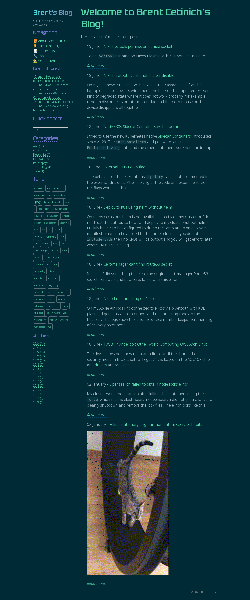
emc (36, 229)
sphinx (56, 305)
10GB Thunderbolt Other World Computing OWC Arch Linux (156, 344)
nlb (58, 271)
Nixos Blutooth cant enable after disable (139, 75)
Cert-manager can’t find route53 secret (138, 264)
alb (48, 187)
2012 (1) (38, 390)
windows (64, 319)
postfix (51, 291)
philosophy (39, 291)
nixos (51, 271)
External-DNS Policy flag (124, 167)
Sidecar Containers (174, 136)
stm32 (65, 305)
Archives (43, 336)
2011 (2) (38, 394)
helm (62, 236)
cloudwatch (52, 215)
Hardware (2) (41, 159)
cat (40, 208)
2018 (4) (38, 369)
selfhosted (39, 305)
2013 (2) (38, 385)
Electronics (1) (41, 154)
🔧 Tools (39, 55)
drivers (101, 365)
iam (36, 243)
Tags (38, 179)
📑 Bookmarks (44, 50)
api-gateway (58, 187)
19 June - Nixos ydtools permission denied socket (49, 79)
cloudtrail (39, 215)
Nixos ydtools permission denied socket (138, 46)
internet (45, 243)
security (61, 298)
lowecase (38, 264)
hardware (50, 237)
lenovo (64, 250)
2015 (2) (38, 381)
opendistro (39, 278)
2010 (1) (38, 398)
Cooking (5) (40, 150)
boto (67, 201)
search (51, 298)
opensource (39, 285)
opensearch (53, 278)
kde (36, 250)
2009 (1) (38, 402)
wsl (49, 326)
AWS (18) (38, 146)
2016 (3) (38, 377)
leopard (37, 257)
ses (48, 305)
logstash (57, 257)
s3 (68, 291)
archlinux (39, 194)
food (43, 229)
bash (46, 201)
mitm (54, 264)
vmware (56, 312)
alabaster (38, 187)
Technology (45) (42, 167)
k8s (63, 243)
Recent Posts (48, 69)
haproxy (38, 236)
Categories (45, 138)
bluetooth (56, 201)
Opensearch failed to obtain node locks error (148, 384)
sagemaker (39, 298)
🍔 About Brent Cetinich (50, 40)
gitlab (57, 229)
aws (37, 202)
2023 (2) (38, 348)
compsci (65, 215)
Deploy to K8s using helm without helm (138, 207)
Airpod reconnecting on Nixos (130, 298)
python (60, 291)
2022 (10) (39, 352)
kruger (44, 250)
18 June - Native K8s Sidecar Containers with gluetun (50, 95)
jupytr (55, 243)
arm (49, 194)
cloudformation (60, 208)
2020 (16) (39, 360)
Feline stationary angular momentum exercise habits (155, 424)
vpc (64, 312)
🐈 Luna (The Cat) (46, 45)
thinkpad (38, 312)
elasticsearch (50, 222)
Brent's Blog (53, 12)
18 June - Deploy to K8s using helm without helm (50, 108)
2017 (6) (38, 373)
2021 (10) (39, 356)
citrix (47, 208)
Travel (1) (38, 171)
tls (48, 312)
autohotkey (59, 194)
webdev (53, 319)
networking (39, 271)
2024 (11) (39, 343)
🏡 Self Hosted (44, 60)
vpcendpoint (40, 319)
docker (37, 222)
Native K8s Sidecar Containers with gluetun (141, 126)
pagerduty (53, 285)
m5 (47, 264)
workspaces (39, 326)
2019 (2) (38, 364)
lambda (54, 250)
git (50, 229)
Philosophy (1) (41, 163)
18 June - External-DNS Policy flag (53, 102)
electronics (64, 222)
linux (47, 257)
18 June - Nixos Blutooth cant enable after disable (50, 87)
